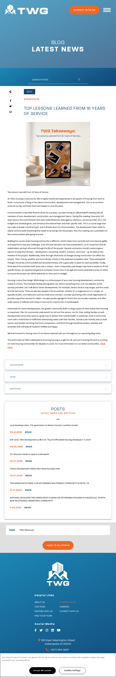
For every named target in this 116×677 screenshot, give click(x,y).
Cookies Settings (72, 670)
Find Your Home (43, 616)
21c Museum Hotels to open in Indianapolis (29, 454)
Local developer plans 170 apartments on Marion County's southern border (44, 425)
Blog (29, 92)
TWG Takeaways (26, 530)
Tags (13, 377)
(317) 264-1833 (60, 649)
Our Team (40, 607)
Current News (68, 602)
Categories (16, 365)
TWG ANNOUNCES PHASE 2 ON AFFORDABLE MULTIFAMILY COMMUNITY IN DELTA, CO (49, 483)
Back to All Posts (58, 545)
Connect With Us (84, 10)
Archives (15, 389)
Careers (64, 607)
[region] (58, 665)
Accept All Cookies (43, 670)
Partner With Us (44, 611)
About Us (40, 602)
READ (28, 432)
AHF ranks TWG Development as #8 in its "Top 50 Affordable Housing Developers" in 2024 (50, 440)
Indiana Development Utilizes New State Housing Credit (35, 469)
